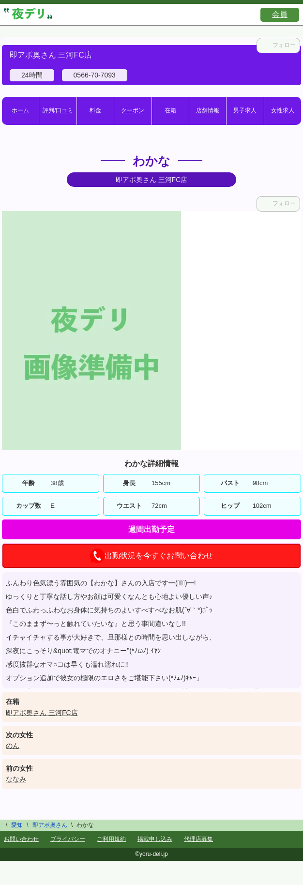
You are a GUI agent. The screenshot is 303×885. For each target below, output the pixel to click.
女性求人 (282, 110)
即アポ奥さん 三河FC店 (42, 713)
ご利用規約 (111, 839)
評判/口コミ (58, 110)
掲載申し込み (154, 839)
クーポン (132, 110)
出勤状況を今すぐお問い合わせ (151, 556)
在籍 (170, 110)
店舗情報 (207, 110)
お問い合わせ (21, 839)
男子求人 (245, 110)
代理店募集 (198, 839)
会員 (280, 14)
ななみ (16, 779)
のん (12, 745)
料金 (95, 110)
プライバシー (67, 839)
